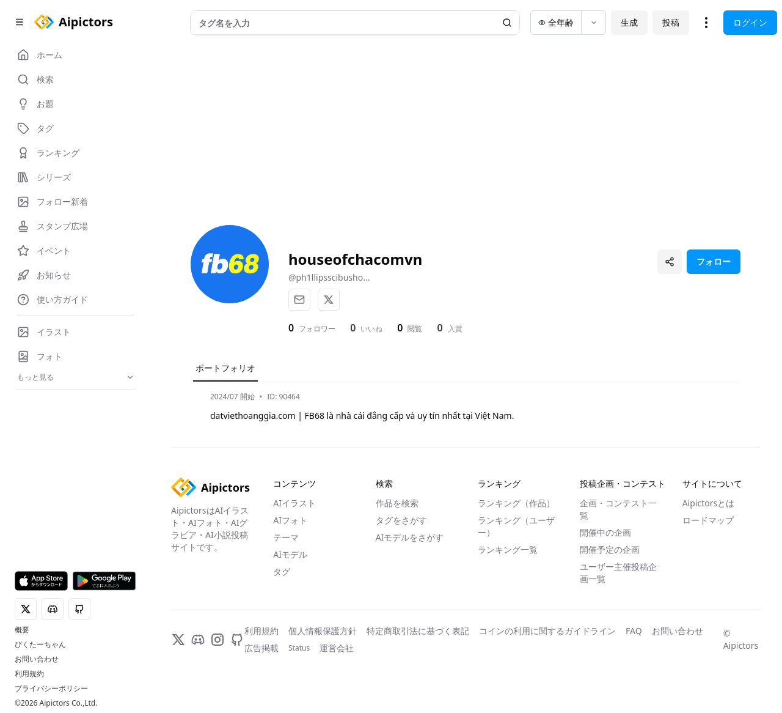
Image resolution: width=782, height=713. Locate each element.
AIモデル (290, 554)
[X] (329, 300)
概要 (22, 630)
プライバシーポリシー (51, 688)
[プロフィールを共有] (669, 261)
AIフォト (290, 520)
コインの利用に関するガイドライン (547, 631)
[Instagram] (217, 639)
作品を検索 (397, 503)
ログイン (750, 22)
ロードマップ (708, 520)
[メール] (299, 300)
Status (299, 648)
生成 (629, 22)
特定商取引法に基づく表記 (418, 631)
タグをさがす (401, 520)
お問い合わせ (37, 659)
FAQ (634, 631)
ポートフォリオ (225, 368)
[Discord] (198, 639)
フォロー (713, 261)
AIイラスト (294, 503)
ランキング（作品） (516, 503)
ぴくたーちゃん (40, 644)
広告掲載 (261, 648)
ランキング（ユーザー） (516, 526)
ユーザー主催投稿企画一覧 (618, 573)
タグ (281, 571)
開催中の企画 (605, 532)
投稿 (670, 22)
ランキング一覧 (508, 549)
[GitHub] (237, 639)
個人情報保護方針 (322, 631)
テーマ (286, 537)
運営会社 (337, 648)
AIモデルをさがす (410, 537)
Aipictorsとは (708, 503)
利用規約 (29, 674)
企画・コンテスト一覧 (618, 509)
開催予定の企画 (610, 549)
